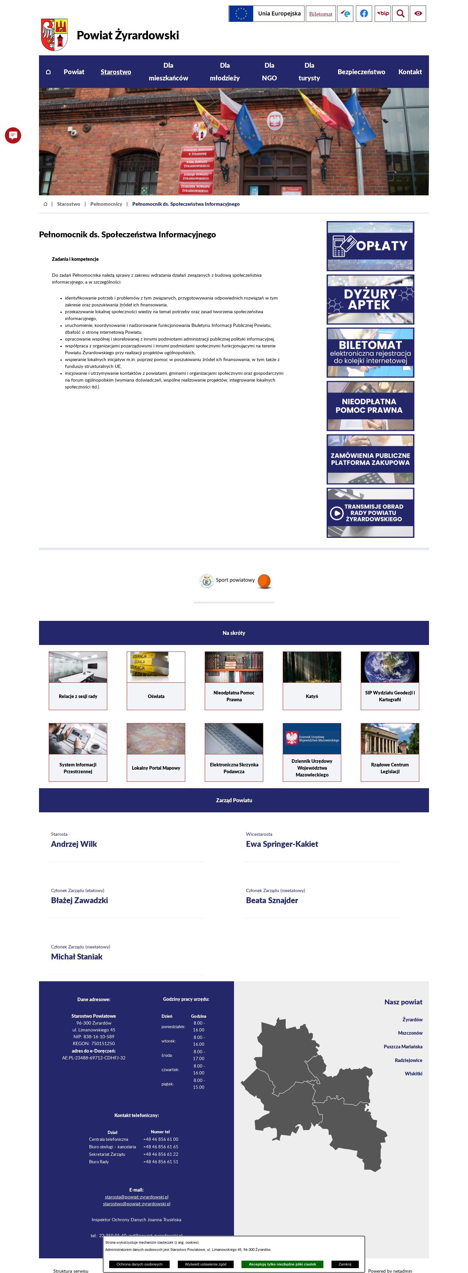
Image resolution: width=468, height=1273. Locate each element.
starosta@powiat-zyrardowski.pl (136, 1185)
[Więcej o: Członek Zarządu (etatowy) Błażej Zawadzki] (126, 885)
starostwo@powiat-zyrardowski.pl (136, 1192)
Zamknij (345, 1264)
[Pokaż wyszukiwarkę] (418, 14)
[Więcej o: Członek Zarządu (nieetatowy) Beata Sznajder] (321, 885)
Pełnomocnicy (106, 192)
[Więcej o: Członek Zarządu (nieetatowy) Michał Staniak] (126, 941)
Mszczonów (408, 1022)
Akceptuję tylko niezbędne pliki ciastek (282, 1264)
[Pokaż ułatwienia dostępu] (399, 14)
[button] (13, 135)
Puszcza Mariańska (400, 1037)
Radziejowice (407, 1051)
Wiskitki (412, 1065)
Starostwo (68, 192)
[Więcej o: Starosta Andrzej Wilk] (126, 828)
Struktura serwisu (70, 1259)
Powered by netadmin (390, 1259)
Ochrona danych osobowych (139, 1264)
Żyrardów (411, 1008)
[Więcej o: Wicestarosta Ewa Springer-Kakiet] (321, 828)
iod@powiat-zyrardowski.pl (155, 1224)
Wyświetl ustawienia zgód (205, 1264)
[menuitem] (48, 60)
